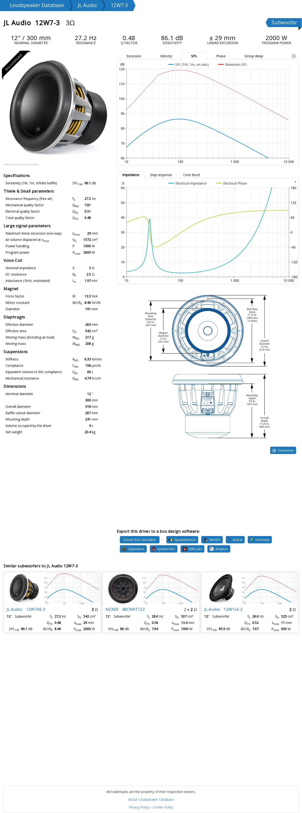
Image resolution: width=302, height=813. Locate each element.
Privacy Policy (139, 807)
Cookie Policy (163, 807)
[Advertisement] (207, 491)
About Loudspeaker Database (151, 799)
